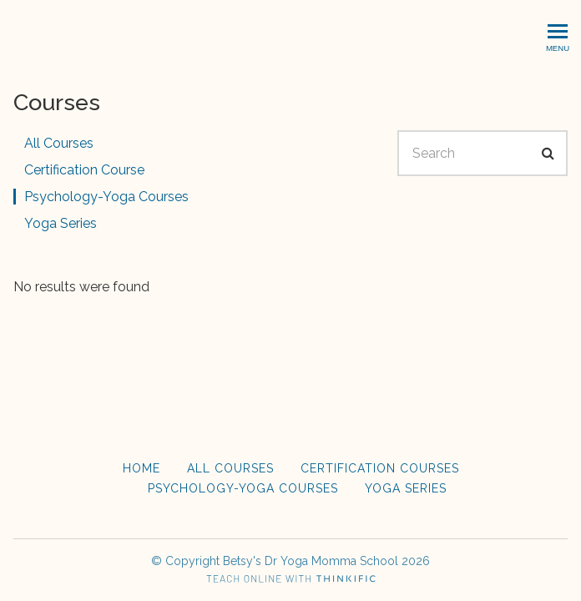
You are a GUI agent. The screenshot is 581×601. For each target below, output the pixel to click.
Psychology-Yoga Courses (106, 197)
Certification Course (84, 170)
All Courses (58, 143)
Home (141, 468)
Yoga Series (60, 223)
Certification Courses (380, 468)
